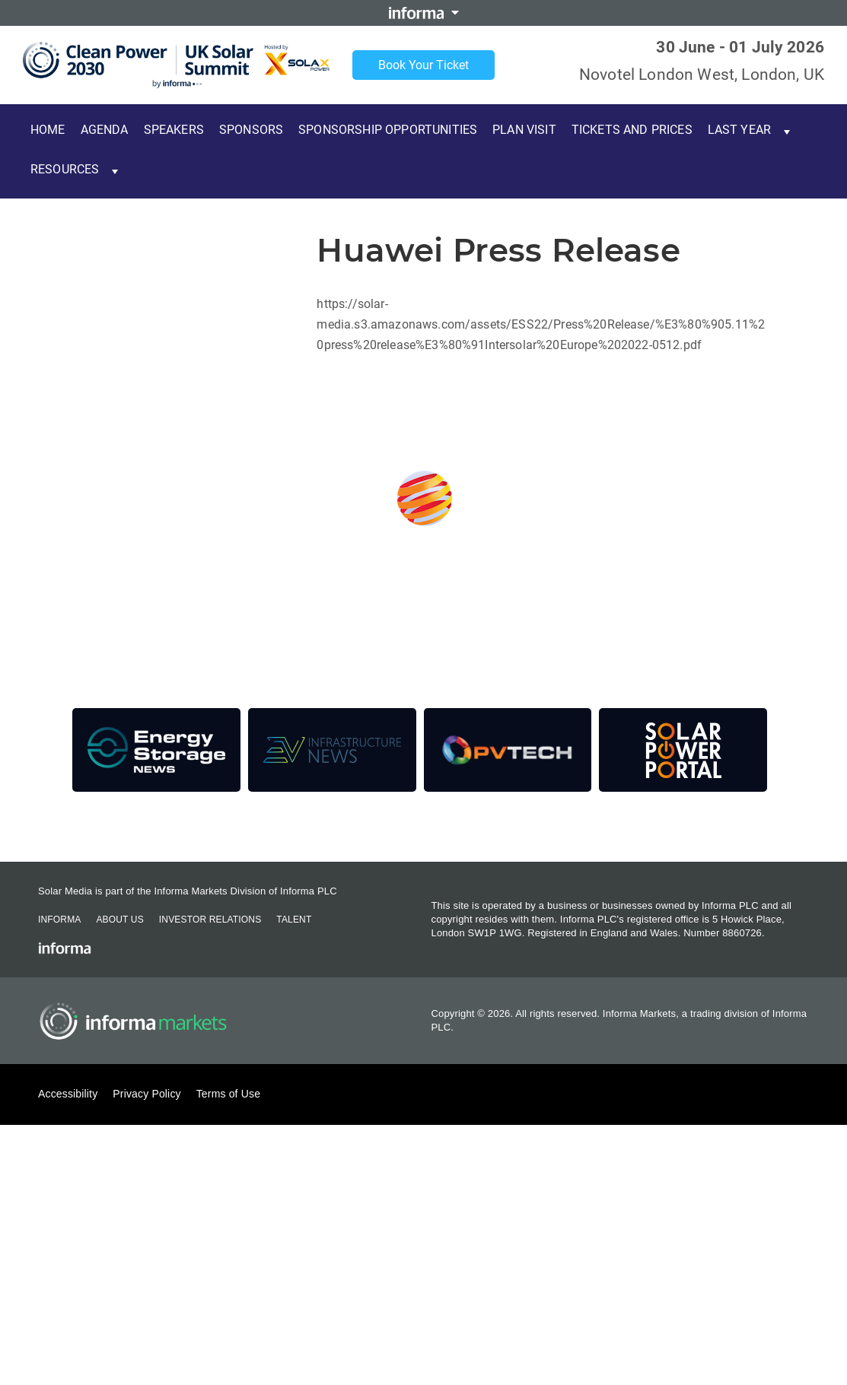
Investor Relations (210, 919)
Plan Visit (524, 129)
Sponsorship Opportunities (387, 129)
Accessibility (67, 1094)
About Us (119, 919)
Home (47, 129)
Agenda (105, 129)
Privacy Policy (146, 1094)
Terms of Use (228, 1094)
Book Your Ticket (423, 65)
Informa (59, 919)
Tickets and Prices (632, 129)
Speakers (174, 129)
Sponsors (251, 129)
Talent (293, 919)
